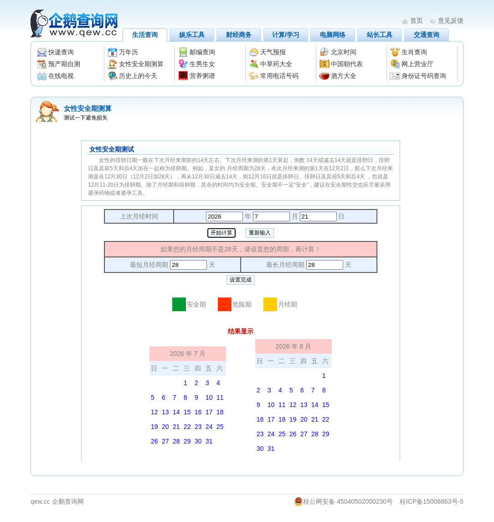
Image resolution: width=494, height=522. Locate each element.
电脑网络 (332, 34)
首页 (416, 20)
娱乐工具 (192, 34)
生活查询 (145, 34)
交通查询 (426, 34)
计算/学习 (285, 34)
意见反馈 (450, 20)
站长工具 (379, 34)
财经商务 (239, 34)
